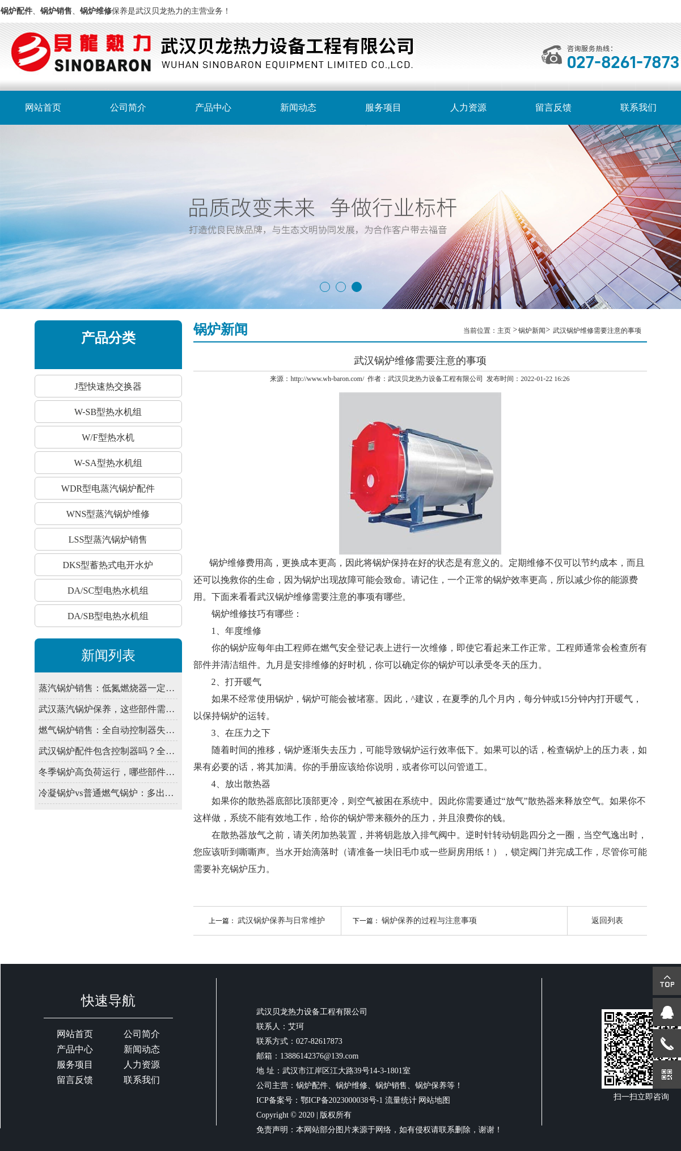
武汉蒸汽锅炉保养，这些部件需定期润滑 (108, 709)
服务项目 (383, 107)
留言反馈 (553, 107)
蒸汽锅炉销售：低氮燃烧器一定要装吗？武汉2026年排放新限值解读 (108, 688)
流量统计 (401, 1100)
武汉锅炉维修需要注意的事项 (597, 331)
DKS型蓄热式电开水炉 (107, 565)
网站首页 (43, 107)
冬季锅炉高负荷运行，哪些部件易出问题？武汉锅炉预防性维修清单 (108, 772)
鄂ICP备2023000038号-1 (342, 1100)
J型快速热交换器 (107, 386)
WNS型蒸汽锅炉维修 (108, 514)
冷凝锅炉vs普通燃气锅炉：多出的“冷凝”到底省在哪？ (108, 793)
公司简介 (128, 107)
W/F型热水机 (108, 437)
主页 (505, 331)
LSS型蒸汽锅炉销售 (108, 539)
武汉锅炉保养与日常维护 (281, 920)
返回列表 (607, 920)
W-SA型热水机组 (108, 463)
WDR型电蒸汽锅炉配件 (108, 488)
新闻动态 (298, 107)
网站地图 (434, 1100)
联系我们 (638, 107)
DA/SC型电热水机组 (108, 590)
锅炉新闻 (531, 331)
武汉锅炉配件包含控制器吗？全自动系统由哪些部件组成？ (108, 751)
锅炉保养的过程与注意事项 (429, 920)
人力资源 (468, 107)
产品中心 (213, 107)
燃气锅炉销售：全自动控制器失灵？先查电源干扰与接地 (108, 730)
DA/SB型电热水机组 (108, 616)
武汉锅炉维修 (284, 597)
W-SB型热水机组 (108, 412)
